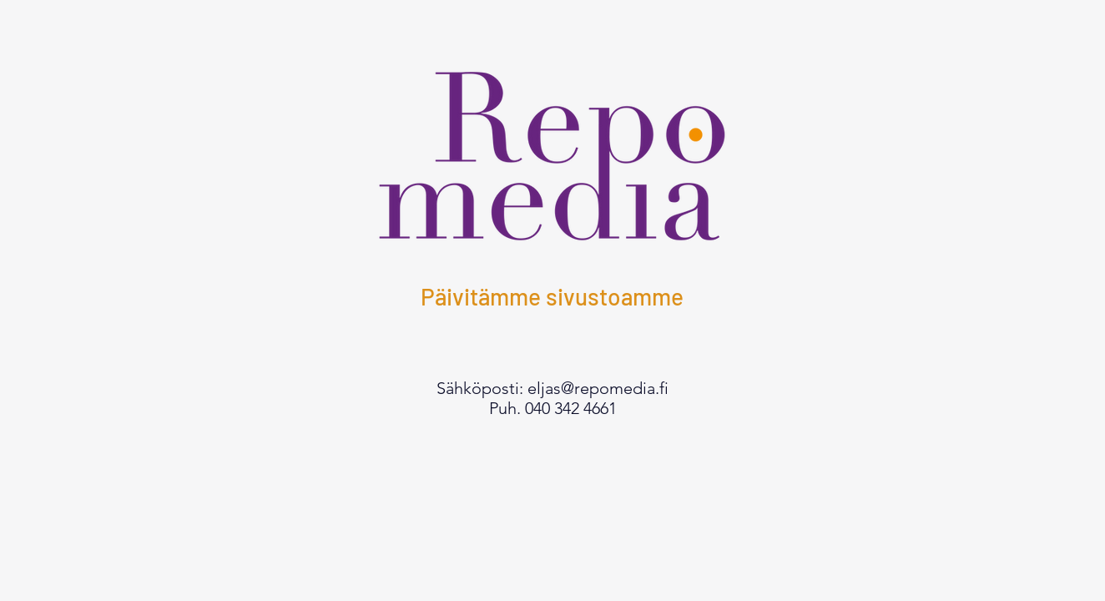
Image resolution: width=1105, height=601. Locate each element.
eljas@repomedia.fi (598, 388)
